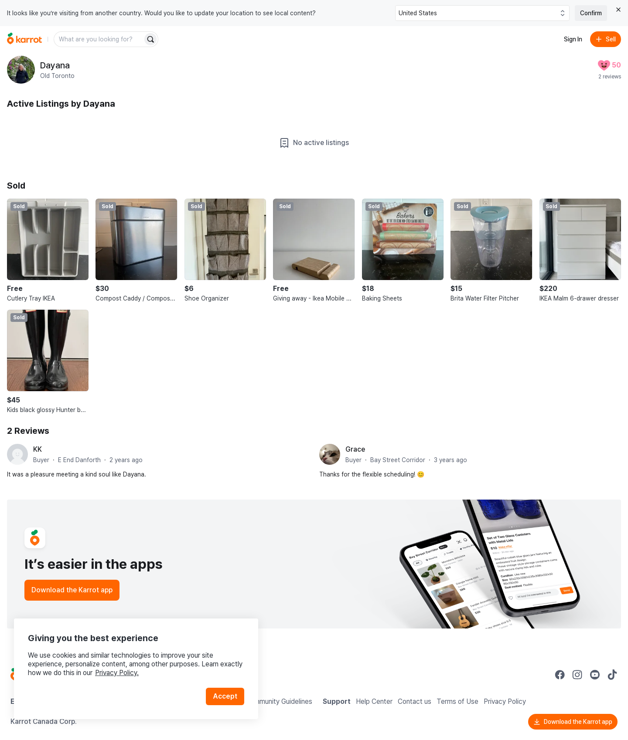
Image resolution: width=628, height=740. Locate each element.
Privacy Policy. (117, 673)
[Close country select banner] (618, 9)
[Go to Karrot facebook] (560, 674)
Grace (355, 449)
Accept (225, 696)
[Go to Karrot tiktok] (612, 674)
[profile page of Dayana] (21, 70)
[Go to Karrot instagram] (577, 674)
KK (37, 449)
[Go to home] (24, 39)
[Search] (150, 39)
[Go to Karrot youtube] (595, 674)
